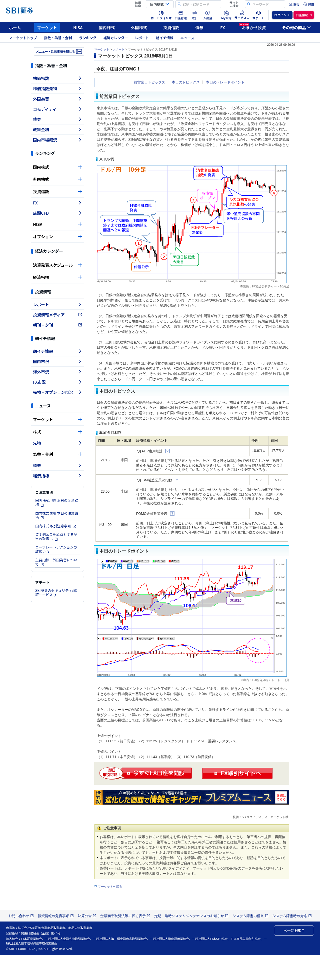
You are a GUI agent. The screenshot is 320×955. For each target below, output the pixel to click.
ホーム (15, 27)
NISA (78, 27)
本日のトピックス (186, 82)
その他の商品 (296, 27)
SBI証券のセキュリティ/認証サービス (56, 592)
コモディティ (57, 109)
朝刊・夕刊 (57, 325)
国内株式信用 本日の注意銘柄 (56, 515)
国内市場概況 (57, 140)
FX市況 (57, 382)
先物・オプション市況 (57, 392)
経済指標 (57, 277)
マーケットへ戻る (110, 886)
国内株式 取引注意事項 (55, 525)
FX (222, 27)
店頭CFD (57, 213)
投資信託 (171, 27)
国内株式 (107, 27)
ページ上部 (294, 930)
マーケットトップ (23, 37)
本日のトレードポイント (225, 82)
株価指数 (57, 78)
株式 (57, 432)
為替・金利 (57, 454)
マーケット (47, 27)
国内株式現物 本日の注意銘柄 (56, 502)
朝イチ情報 (165, 37)
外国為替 (57, 99)
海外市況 (57, 372)
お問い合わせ (21, 916)
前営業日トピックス (149, 82)
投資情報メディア (57, 315)
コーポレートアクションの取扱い (56, 549)
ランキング (87, 37)
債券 (200, 27)
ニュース (187, 37)
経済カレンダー (116, 37)
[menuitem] (294, 4)
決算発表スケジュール (57, 265)
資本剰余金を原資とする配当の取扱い (56, 536)
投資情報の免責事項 (56, 916)
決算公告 (87, 916)
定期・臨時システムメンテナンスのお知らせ (191, 916)
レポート (142, 37)
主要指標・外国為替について (56, 562)
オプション (57, 236)
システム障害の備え (250, 916)
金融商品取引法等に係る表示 (125, 916)
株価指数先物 (57, 88)
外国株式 (139, 27)
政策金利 (57, 129)
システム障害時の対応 (292, 916)
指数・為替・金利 (58, 37)
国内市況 (57, 361)
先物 (57, 443)
